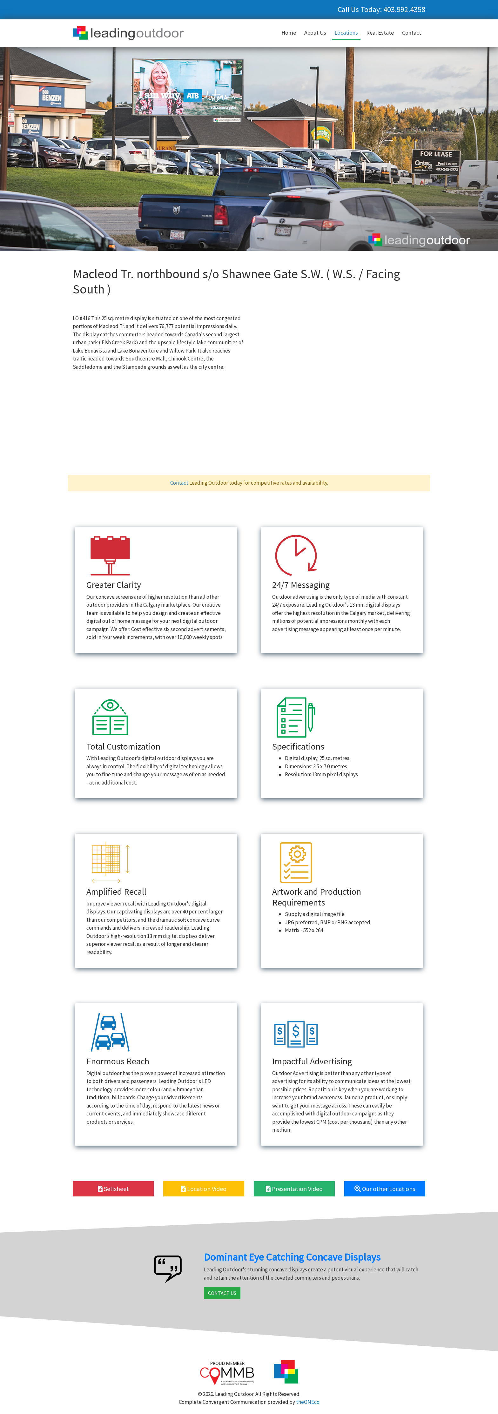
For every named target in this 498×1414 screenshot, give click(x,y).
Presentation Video (294, 1189)
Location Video (203, 1189)
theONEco (308, 1401)
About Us (315, 32)
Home (288, 32)
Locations (346, 32)
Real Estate (380, 32)
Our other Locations (384, 1189)
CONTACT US (222, 1293)
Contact (411, 32)
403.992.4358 (404, 9)
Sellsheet (113, 1189)
